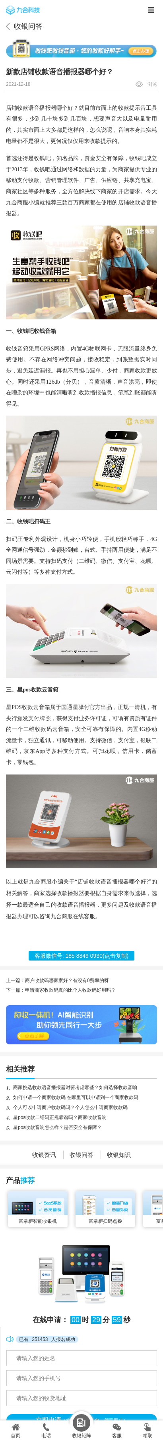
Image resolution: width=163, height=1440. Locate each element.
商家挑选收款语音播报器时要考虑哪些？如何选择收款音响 (75, 1087)
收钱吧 (42, 158)
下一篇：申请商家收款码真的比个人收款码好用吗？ (61, 990)
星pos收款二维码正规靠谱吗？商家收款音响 (60, 1117)
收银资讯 (44, 1154)
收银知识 (119, 1154)
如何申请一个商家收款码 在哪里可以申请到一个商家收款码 (75, 1097)
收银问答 (28, 26)
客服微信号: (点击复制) (82, 956)
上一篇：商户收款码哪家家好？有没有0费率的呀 (57, 980)
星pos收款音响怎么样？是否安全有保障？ (57, 1127)
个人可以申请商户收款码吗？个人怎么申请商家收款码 (70, 1107)
